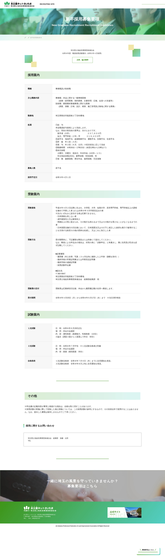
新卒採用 (107, 504)
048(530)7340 (31, 546)
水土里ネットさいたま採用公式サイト (36, 37)
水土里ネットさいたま (153, 4)
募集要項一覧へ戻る (82, 463)
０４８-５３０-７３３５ (42, 444)
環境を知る (112, 4)
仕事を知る (100, 4)
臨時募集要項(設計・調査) (107, 516)
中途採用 (57, 504)
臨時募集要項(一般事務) (58, 516)
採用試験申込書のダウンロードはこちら (82, 382)
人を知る (123, 4)
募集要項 (134, 4)
